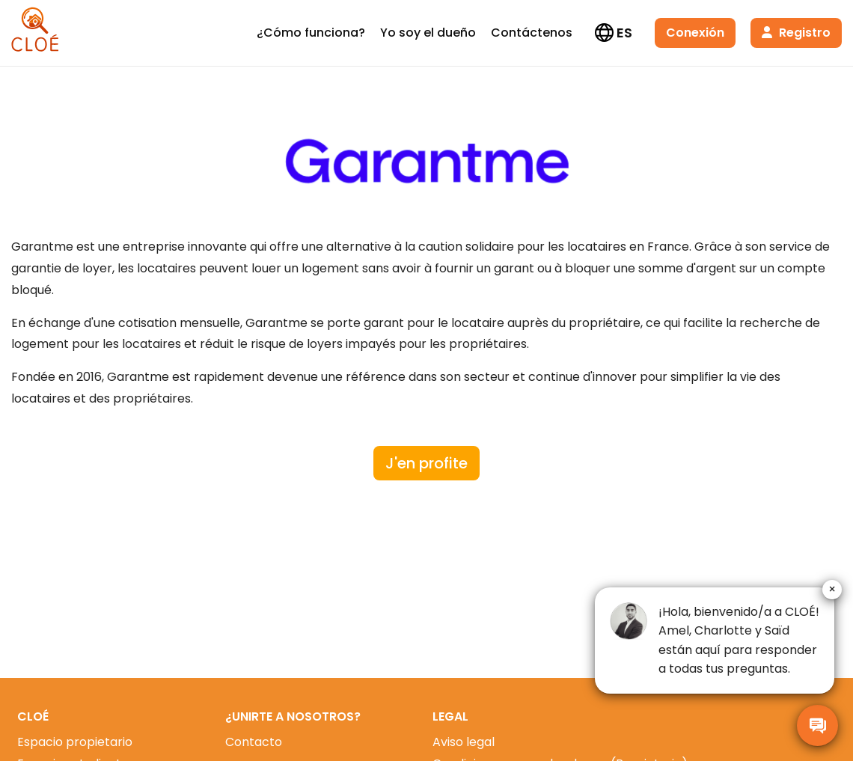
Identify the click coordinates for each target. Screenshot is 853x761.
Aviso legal (463, 742)
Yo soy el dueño (428, 32)
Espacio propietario (74, 742)
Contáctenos (531, 32)
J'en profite (426, 463)
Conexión (695, 32)
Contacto (253, 742)
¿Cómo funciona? (311, 32)
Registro (796, 32)
